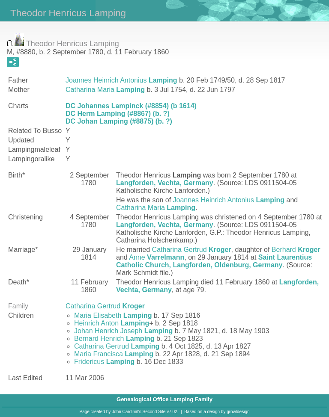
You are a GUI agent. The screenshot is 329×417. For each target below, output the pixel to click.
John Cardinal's (126, 411)
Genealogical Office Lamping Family (164, 399)
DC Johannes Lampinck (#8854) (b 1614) (131, 105)
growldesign (238, 411)
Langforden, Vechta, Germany (164, 182)
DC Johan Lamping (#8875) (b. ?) (119, 121)
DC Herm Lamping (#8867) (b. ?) (118, 113)
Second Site (154, 411)
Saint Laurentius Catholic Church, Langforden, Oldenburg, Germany (214, 261)
